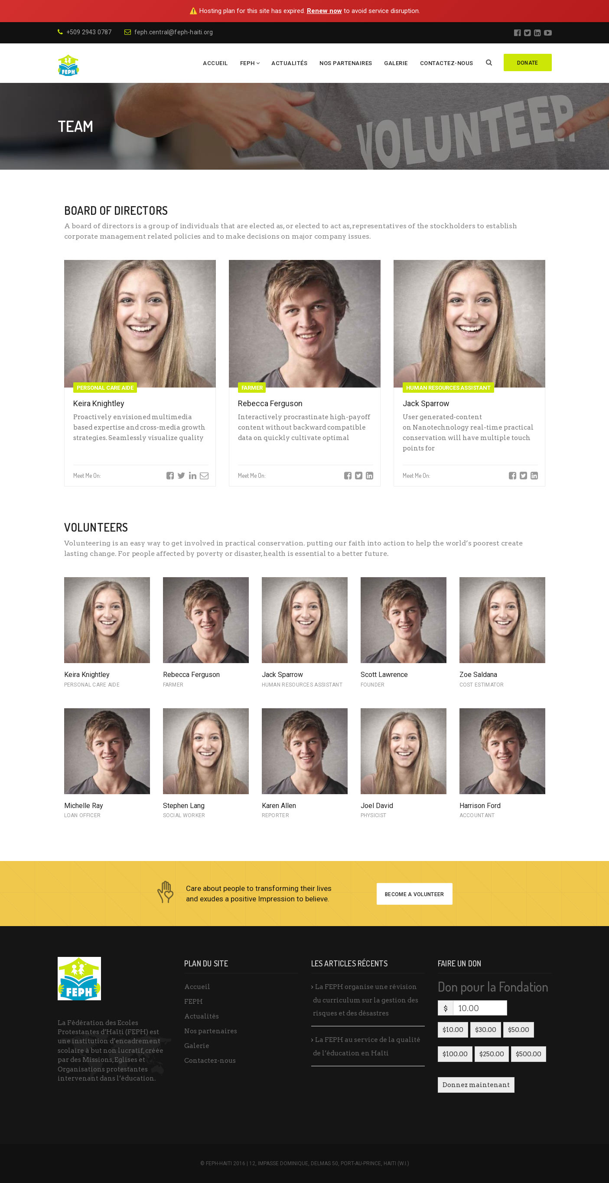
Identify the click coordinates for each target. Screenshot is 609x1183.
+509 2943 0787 (85, 32)
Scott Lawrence (384, 674)
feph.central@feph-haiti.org (168, 32)
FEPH (247, 63)
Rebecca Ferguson (270, 403)
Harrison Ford (480, 806)
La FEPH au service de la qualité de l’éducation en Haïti (366, 1046)
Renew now (324, 11)
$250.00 (491, 1054)
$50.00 (518, 1030)
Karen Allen (279, 806)
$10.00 (453, 1030)
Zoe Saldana (478, 674)
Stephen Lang (184, 806)
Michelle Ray (83, 806)
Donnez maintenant (476, 1085)
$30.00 (485, 1030)
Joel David (377, 806)
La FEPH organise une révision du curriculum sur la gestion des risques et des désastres (365, 1000)
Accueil (215, 63)
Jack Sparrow (426, 403)
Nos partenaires (345, 63)
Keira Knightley (98, 403)
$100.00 (455, 1054)
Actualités (289, 63)
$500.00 (528, 1054)
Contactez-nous (446, 63)
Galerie (396, 63)
